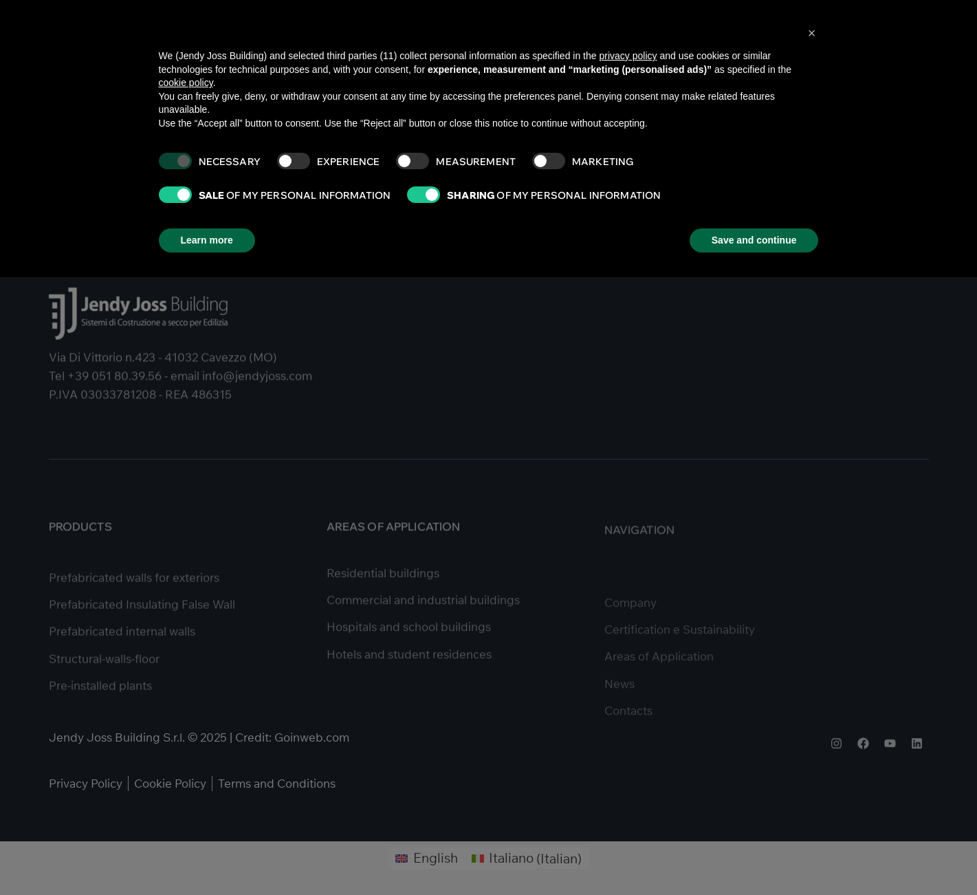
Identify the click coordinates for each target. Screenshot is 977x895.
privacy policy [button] (628, 55)
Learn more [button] (207, 240)
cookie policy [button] (186, 82)
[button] (812, 33)
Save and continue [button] (754, 240)
